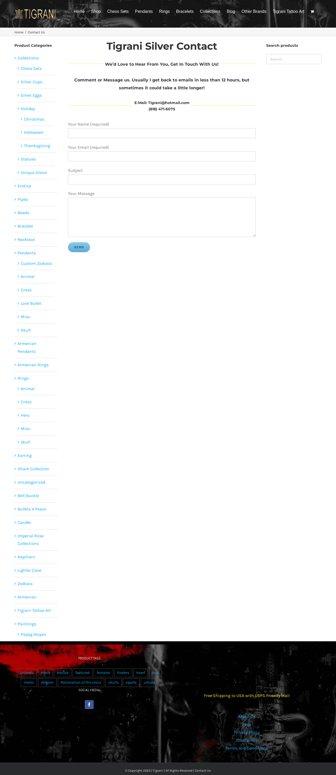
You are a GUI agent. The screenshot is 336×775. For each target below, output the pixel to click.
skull (25, 442)
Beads (23, 212)
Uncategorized (31, 482)
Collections (28, 57)
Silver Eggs (31, 95)
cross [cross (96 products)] (45, 672)
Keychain (26, 556)
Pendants (27, 252)
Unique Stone (34, 172)
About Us (246, 716)
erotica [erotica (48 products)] (63, 672)
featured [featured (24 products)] (82, 672)
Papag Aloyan (33, 634)
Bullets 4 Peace (32, 509)
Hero (25, 415)
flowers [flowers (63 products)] (123, 672)
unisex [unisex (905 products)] (149, 682)
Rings (23, 378)
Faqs (246, 724)
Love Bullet (31, 303)
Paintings (27, 623)
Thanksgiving (37, 145)
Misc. (26, 316)
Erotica (24, 185)
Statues (28, 159)
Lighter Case (29, 570)
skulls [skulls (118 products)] (113, 682)
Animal (27, 276)
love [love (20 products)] (155, 672)
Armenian (27, 597)
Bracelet (25, 226)
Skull (25, 330)
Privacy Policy (247, 732)
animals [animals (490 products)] (27, 672)
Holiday (28, 108)
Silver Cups (31, 81)
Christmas (34, 119)
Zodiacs (25, 583)
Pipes (23, 199)
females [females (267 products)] (103, 672)
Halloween (34, 132)
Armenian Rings (33, 364)
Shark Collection (33, 468)
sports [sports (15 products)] (131, 682)
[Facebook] (89, 704)
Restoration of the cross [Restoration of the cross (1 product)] (81, 682)
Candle (24, 522)
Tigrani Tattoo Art (34, 610)
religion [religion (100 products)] (47, 682)
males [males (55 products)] (29, 682)
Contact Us (203, 770)
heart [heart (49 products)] (140, 672)
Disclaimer (247, 740)
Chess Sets (31, 68)
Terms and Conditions (247, 748)
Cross (26, 289)
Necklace (26, 239)
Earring (25, 455)
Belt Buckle (28, 495)
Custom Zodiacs (36, 263)
